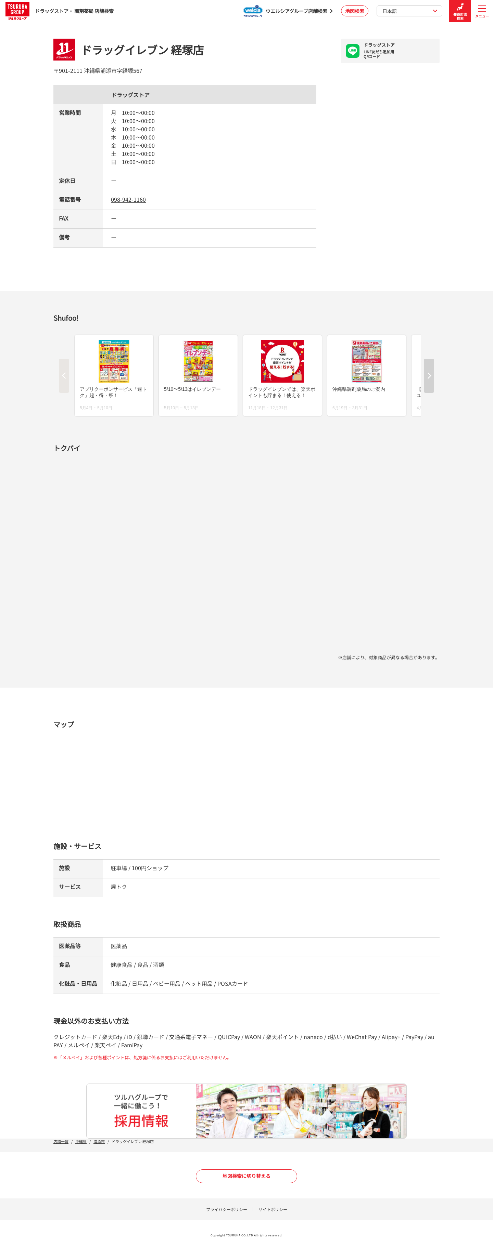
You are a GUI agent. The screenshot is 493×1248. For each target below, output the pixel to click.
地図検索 (354, 11)
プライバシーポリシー (226, 1209)
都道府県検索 (460, 11)
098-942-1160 (128, 199)
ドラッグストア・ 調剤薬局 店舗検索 (59, 10)
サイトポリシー (272, 1209)
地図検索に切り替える (246, 1175)
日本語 (410, 11)
